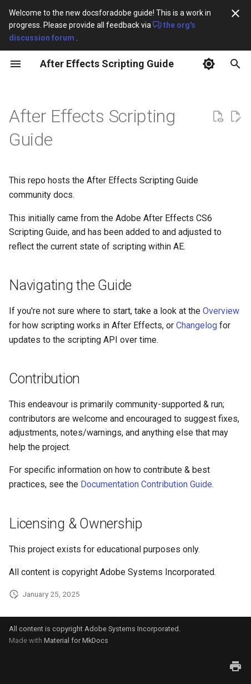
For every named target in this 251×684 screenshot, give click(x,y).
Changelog (196, 325)
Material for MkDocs (76, 640)
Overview (221, 311)
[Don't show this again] (235, 13)
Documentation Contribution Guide (146, 484)
